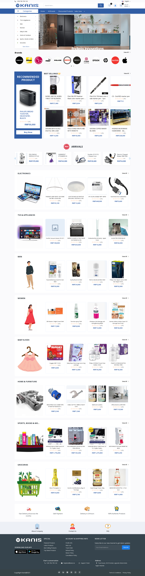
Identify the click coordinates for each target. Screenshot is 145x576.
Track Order (69, 548)
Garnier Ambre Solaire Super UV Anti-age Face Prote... (118, 322)
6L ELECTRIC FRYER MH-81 (118, 238)
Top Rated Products (50, 550)
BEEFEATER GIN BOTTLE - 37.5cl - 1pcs (118, 489)
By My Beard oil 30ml (76, 280)
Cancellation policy (71, 555)
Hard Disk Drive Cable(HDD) (118, 196)
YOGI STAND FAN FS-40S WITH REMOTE (76, 130)
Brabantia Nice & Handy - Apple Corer (97, 239)
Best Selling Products (50, 548)
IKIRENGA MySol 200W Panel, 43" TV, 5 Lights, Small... (55, 447)
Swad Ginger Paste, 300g (97, 488)
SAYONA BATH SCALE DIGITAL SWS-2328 (52, 130)
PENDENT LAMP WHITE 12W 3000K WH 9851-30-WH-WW (55, 197)
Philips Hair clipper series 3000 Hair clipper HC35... (118, 281)
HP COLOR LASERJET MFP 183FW (97, 196)
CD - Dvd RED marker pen (121, 96)
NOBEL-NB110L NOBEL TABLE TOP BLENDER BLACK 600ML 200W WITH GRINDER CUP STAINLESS (54, 97)
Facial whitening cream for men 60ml (55, 281)
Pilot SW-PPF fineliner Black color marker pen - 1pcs (76, 97)
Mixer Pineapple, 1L (55, 488)
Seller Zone (78, 11)
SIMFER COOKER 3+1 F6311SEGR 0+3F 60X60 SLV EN (76, 239)
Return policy (70, 553)
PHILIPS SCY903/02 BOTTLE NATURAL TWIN (118, 364)
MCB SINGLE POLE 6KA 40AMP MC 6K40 (118, 447)
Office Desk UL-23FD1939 (118, 405)
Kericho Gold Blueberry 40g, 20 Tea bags (76, 489)
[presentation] (15, 158)
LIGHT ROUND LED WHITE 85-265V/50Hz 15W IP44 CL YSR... (76, 197)
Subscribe (125, 547)
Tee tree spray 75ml (76, 321)
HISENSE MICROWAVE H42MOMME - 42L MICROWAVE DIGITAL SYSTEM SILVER (119, 130)
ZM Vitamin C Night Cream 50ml (55, 321)
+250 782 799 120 (21, 1)
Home (43, 11)
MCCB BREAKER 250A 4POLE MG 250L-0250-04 (76, 447)
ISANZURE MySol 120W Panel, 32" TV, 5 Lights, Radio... (97, 447)
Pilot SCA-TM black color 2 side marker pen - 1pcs (99, 97)
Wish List (68, 545)
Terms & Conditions (115, 573)
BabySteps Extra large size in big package (76, 364)
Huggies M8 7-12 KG (55, 363)
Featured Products (49, 543)
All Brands (51, 11)
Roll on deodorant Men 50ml (97, 280)
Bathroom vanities (97, 405)
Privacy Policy (127, 573)
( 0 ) (29, 121)
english (125, 1)
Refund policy (70, 550)
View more (26, 46)
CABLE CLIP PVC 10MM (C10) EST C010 (76, 405)
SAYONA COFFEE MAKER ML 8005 (98, 130)
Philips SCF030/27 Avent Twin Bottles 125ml (97, 364)
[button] (45, 32)
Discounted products (65, 11)
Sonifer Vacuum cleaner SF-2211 (55, 238)
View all (127, 52)
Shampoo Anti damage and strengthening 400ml (97, 322)
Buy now (28, 132)
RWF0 (127, 5)
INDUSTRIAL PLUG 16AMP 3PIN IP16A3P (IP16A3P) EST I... (55, 405)
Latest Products (48, 545)
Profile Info (69, 543)
